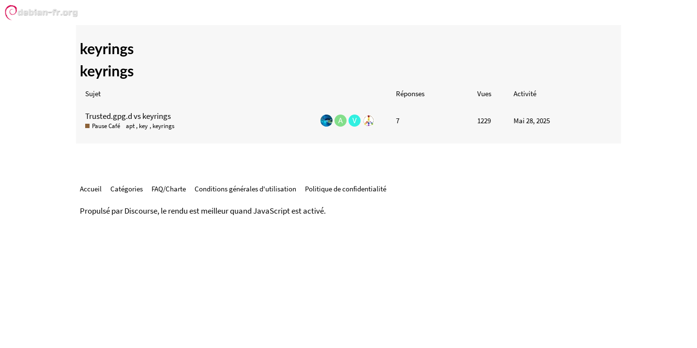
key (143, 126)
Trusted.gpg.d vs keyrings (128, 116)
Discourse (140, 211)
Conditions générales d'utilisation (245, 188)
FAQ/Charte (169, 188)
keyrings (163, 126)
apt (130, 126)
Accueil (91, 188)
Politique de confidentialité (345, 188)
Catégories (126, 188)
